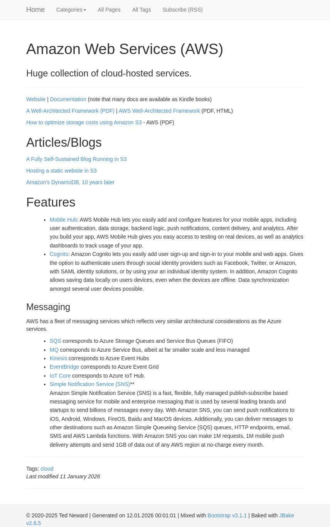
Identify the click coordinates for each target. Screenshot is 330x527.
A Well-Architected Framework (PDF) (70, 111)
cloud (46, 469)
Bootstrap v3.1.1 (227, 515)
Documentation (68, 99)
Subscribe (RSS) (183, 10)
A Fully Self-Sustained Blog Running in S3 (76, 159)
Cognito (59, 254)
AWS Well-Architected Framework (159, 111)
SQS (55, 341)
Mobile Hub (63, 220)
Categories (71, 10)
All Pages (109, 10)
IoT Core (60, 376)
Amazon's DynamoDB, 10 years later (70, 182)
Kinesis (58, 358)
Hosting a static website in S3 (61, 171)
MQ (54, 350)
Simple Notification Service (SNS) (90, 384)
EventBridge (64, 367)
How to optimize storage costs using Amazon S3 (84, 122)
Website (35, 99)
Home (35, 10)
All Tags (141, 10)
